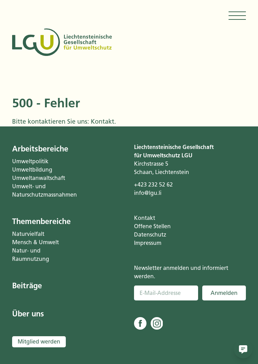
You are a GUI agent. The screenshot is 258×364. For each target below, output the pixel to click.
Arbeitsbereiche (40, 149)
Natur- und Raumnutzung (30, 254)
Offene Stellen (152, 226)
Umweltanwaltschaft (38, 178)
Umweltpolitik (30, 161)
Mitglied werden (39, 341)
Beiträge (27, 285)
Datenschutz (150, 234)
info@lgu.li (147, 193)
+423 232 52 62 (153, 184)
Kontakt (102, 121)
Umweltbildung (32, 169)
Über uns (28, 313)
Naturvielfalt (28, 234)
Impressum (147, 243)
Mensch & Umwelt (35, 242)
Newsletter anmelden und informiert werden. (181, 272)
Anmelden (224, 293)
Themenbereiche (40, 221)
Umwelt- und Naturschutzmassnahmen (40, 190)
